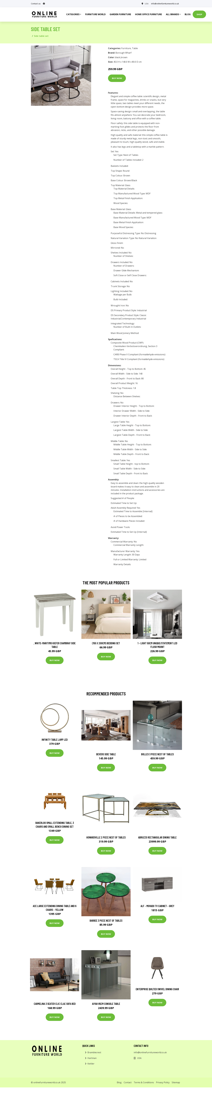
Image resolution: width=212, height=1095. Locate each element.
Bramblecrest (94, 1052)
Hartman (92, 1058)
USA (146, 3)
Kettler (90, 1063)
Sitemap (176, 1082)
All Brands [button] (172, 14)
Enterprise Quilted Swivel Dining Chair (157, 989)
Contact (128, 1082)
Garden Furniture (120, 14)
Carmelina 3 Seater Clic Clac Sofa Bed (55, 1003)
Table (135, 48)
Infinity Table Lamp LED (55, 739)
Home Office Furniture (148, 14)
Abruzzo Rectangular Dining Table (157, 837)
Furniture (126, 48)
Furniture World (95, 14)
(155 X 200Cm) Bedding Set (106, 643)
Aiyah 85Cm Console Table (106, 1003)
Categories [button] (73, 14)
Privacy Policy (163, 1082)
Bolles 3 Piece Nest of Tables (157, 754)
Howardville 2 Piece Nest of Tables (106, 837)
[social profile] (44, 3)
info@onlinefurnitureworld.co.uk (165, 3)
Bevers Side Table (106, 754)
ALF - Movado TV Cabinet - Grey (157, 906)
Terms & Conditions (144, 1082)
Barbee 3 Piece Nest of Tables (106, 920)
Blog (188, 14)
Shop (199, 14)
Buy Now (117, 78)
